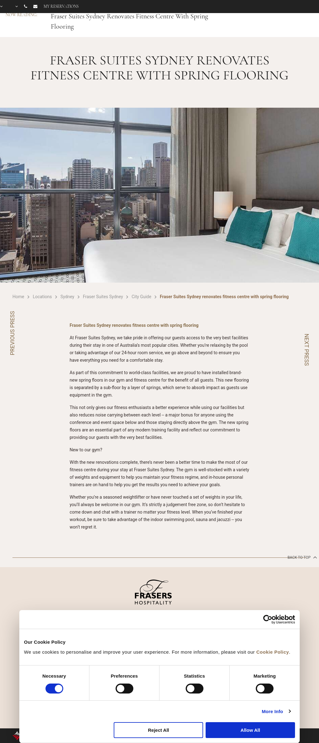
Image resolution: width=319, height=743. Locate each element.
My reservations (61, 6)
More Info (272, 711)
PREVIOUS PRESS (12, 333)
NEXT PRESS (306, 350)
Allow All (250, 730)
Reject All (158, 730)
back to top (302, 557)
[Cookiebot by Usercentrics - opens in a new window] (267, 619)
